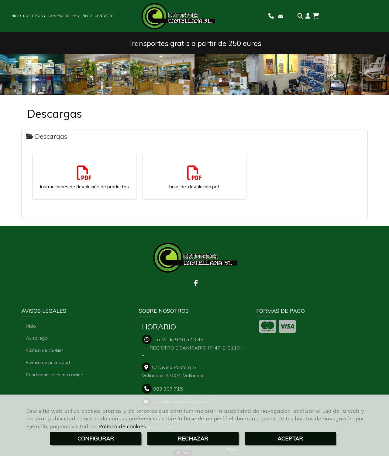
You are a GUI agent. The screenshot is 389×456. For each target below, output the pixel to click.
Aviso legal (37, 338)
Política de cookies (122, 426)
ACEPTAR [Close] (290, 438)
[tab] (194, 136)
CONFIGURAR (95, 438)
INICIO (16, 16)
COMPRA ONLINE (65, 16)
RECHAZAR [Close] (193, 438)
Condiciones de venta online (54, 375)
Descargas (46, 136)
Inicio (31, 326)
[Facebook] (195, 283)
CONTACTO (104, 16)
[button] (308, 16)
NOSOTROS (34, 16)
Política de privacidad (48, 362)
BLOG (87, 16)
